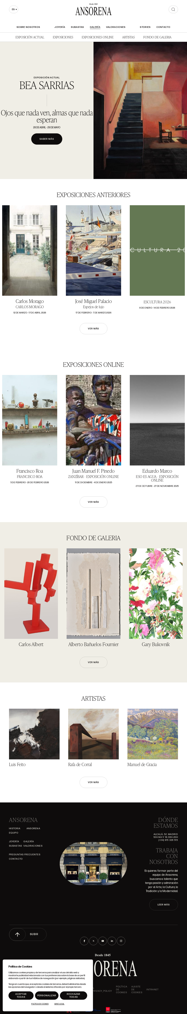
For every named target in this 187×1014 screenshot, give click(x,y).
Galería (95, 27)
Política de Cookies (40, 1004)
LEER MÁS (164, 904)
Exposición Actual (30, 37)
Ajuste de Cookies (136, 989)
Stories (145, 27)
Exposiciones (63, 37)
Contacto (163, 27)
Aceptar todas (21, 995)
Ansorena (33, 828)
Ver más (93, 328)
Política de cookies (121, 989)
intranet (152, 989)
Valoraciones (116, 27)
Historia (14, 828)
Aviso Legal (59, 1004)
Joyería (60, 27)
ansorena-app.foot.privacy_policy (96, 989)
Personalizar (46, 995)
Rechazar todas (73, 995)
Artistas (128, 37)
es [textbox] (13, 9)
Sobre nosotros (28, 27)
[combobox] (13, 9)
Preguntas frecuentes (24, 854)
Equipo (13, 832)
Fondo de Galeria (157, 37)
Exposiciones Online (98, 37)
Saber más (47, 139)
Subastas (77, 27)
